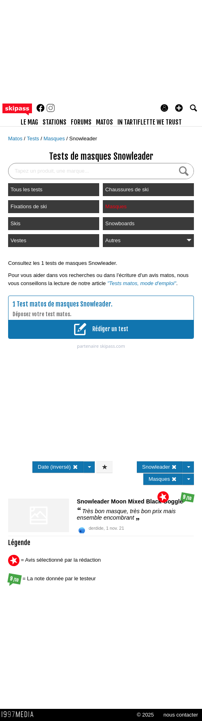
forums (81, 122)
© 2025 (145, 715)
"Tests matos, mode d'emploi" (141, 283)
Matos (16, 138)
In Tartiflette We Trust (149, 122)
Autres (148, 240)
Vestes (18, 240)
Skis (16, 223)
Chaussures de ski (127, 189)
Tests (33, 138)
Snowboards (119, 223)
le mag (29, 122)
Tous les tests (27, 189)
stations (54, 122)
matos (104, 122)
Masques (54, 138)
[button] (178, 108)
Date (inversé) (58, 467)
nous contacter (181, 715)
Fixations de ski (29, 206)
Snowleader (83, 138)
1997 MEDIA (20, 714)
